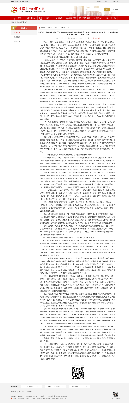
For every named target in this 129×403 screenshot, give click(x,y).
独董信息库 (86, 18)
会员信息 (59, 18)
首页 (52, 27)
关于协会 (32, 18)
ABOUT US (115, 1)
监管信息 (63, 27)
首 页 (19, 18)
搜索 (107, 9)
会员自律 (112, 18)
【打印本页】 (96, 38)
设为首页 (99, 1)
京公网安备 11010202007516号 (20, 398)
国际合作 (99, 18)
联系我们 (21, 392)
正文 (68, 27)
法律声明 (29, 392)
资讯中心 (57, 27)
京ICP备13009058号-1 (63, 396)
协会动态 (45, 18)
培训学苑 (72, 18)
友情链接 (13, 392)
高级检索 (115, 9)
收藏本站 (107, 1)
